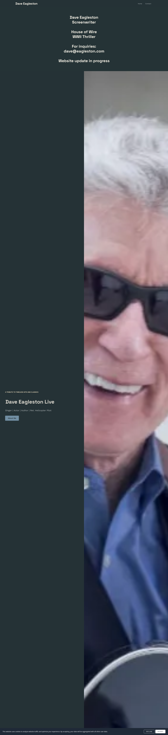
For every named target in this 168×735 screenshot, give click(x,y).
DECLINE (149, 731)
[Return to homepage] (26, 3)
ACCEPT (160, 731)
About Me (12, 418)
